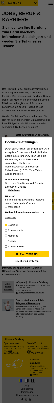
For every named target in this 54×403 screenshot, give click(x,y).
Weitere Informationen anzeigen (22, 212)
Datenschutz (10, 218)
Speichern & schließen (26, 261)
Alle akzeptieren (27, 254)
